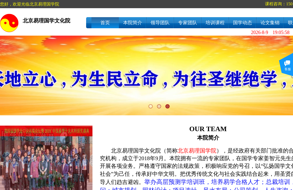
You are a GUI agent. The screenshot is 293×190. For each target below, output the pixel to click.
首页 (105, 22)
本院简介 (132, 22)
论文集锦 (270, 22)
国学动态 (242, 22)
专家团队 (187, 22)
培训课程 (215, 22)
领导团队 (160, 22)
